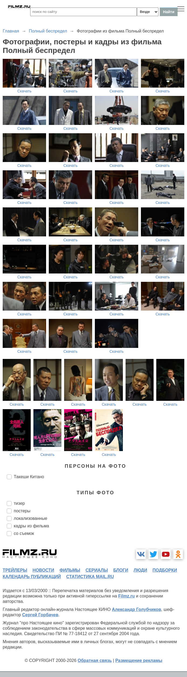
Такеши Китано (29, 476)
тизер (19, 503)
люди (140, 570)
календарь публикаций (32, 576)
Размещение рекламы (138, 660)
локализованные (30, 518)
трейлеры (15, 570)
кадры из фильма (31, 526)
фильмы (70, 570)
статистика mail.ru (90, 576)
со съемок (24, 533)
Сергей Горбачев (40, 615)
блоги (120, 570)
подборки (165, 570)
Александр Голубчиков (136, 609)
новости (43, 570)
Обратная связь (95, 660)
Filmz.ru (126, 596)
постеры (22, 511)
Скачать (24, 91)
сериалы (96, 570)
